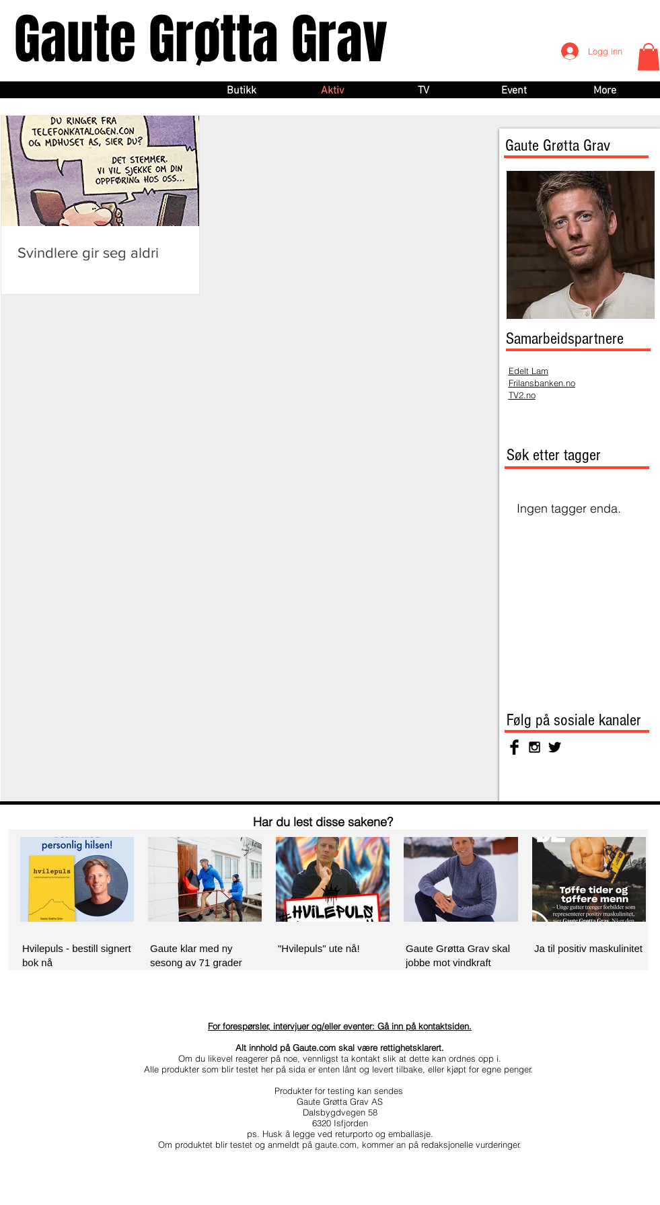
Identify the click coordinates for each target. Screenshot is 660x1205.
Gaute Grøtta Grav (201, 39)
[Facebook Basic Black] (514, 747)
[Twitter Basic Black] (554, 747)
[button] (648, 57)
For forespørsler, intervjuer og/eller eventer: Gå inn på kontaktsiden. (340, 1026)
